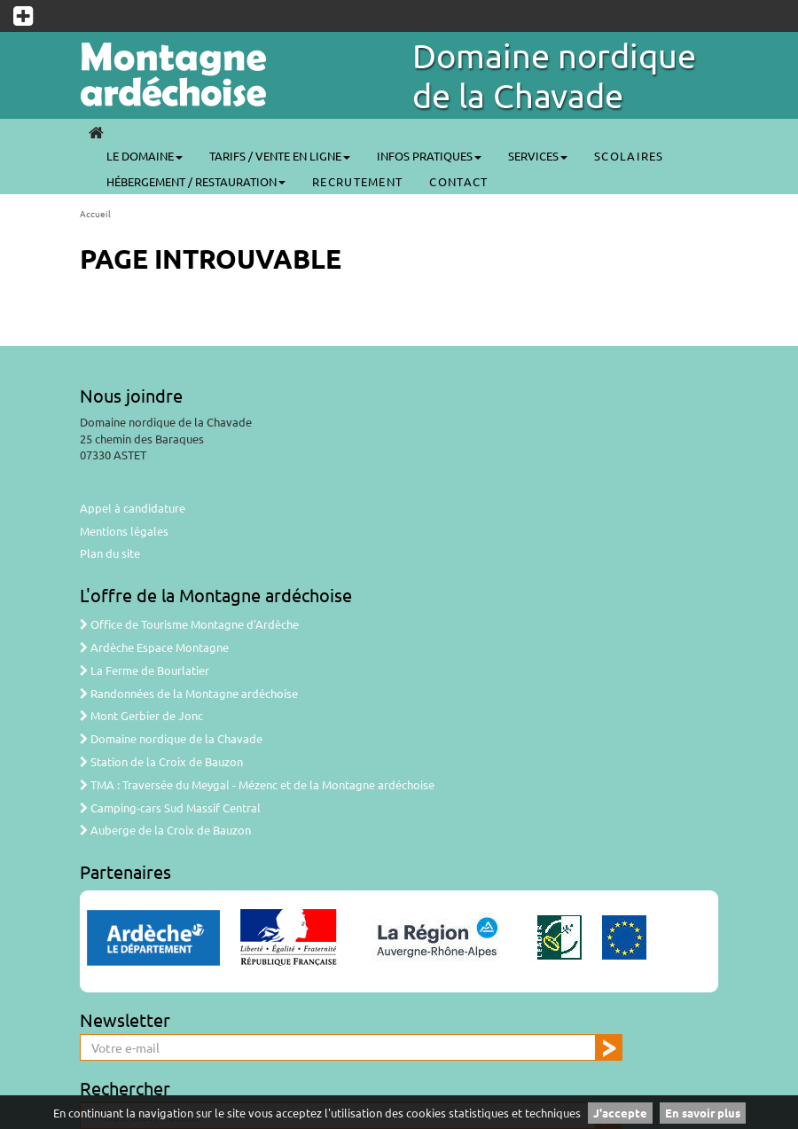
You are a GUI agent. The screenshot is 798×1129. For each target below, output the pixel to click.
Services (537, 155)
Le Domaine (144, 155)
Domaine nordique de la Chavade (554, 74)
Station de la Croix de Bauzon (161, 761)
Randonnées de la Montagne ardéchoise (189, 693)
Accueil (95, 213)
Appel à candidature (132, 507)
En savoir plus (702, 1112)
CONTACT (458, 181)
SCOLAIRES (629, 155)
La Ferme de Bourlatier (144, 670)
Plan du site (110, 553)
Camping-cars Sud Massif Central (170, 807)
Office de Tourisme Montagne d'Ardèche (189, 623)
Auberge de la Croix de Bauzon (165, 829)
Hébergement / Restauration (196, 181)
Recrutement (357, 181)
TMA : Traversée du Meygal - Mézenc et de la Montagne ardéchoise (257, 784)
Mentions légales (124, 530)
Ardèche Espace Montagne (154, 647)
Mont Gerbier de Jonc (141, 715)
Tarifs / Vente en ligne (279, 155)
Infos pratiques (429, 155)
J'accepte (620, 1112)
